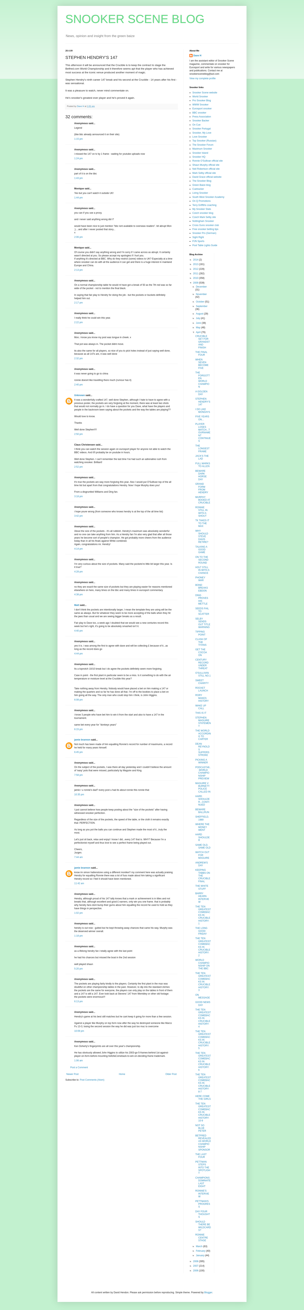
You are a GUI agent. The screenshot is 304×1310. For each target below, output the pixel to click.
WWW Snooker (200, 104)
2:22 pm (78, 322)
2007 (196, 1265)
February (201, 1251)
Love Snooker (199, 136)
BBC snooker (199, 112)
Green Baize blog (201, 185)
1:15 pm (78, 139)
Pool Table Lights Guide (204, 245)
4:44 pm (78, 653)
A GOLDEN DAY (201, 393)
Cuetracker (198, 189)
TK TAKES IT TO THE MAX (202, 523)
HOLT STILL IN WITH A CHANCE (202, 570)
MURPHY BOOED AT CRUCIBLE (202, 500)
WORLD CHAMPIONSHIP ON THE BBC (202, 964)
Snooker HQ (198, 156)
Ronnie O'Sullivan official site (207, 160)
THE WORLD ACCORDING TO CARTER (203, 735)
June (199, 323)
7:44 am (78, 857)
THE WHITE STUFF (201, 887)
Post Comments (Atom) (92, 1079)
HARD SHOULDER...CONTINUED (202, 800)
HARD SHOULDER (202, 837)
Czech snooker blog (202, 213)
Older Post (171, 1074)
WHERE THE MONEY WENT (202, 827)
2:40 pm (78, 384)
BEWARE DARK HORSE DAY (201, 475)
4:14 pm (78, 548)
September (202, 306)
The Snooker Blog (201, 181)
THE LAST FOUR (201, 1155)
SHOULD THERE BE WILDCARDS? (203, 1226)
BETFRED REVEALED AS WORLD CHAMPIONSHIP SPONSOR (203, 1142)
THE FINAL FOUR (201, 353)
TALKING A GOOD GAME (201, 549)
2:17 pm (78, 302)
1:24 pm (78, 158)
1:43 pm (78, 178)
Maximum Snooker (202, 148)
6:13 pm (78, 1001)
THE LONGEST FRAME (202, 448)
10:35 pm (79, 794)
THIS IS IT (200, 713)
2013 (196, 264)
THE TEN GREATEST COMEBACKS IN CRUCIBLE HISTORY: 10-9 (203, 1112)
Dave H (197, 55)
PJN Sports (198, 241)
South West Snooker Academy (208, 197)
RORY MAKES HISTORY (202, 698)
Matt (76, 605)
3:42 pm (78, 516)
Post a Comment (79, 1067)
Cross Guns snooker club (205, 225)
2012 (196, 269)
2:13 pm (78, 270)
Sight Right (198, 237)
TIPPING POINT (200, 633)
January (200, 1255)
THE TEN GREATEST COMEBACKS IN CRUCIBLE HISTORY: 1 (203, 915)
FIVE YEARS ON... (202, 418)
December (201, 286)
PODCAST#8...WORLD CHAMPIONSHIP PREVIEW (203, 773)
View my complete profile (202, 78)
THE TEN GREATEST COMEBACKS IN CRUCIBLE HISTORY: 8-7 (203, 1083)
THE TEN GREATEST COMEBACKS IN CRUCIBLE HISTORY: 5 (203, 1040)
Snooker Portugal (201, 128)
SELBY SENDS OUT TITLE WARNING (202, 623)
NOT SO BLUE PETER (200, 1128)
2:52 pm (78, 466)
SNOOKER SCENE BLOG (135, 19)
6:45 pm (78, 752)
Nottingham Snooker (203, 221)
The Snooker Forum (202, 144)
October (200, 301)
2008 (196, 1261)
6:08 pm (78, 699)
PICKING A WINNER (201, 761)
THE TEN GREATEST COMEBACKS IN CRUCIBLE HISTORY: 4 (203, 1018)
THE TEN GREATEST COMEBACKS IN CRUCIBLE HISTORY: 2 (203, 947)
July (198, 318)
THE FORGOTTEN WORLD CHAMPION (202, 379)
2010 (196, 278)
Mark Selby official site (204, 173)
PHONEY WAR (200, 579)
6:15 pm (78, 729)
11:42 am (79, 883)
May (198, 327)
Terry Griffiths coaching (204, 205)
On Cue (196, 124)
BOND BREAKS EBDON (201, 588)
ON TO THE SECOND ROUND (201, 560)
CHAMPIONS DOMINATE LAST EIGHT (202, 1182)
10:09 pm (79, 1031)
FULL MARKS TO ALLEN (202, 465)
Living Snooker (200, 193)
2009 (196, 282)
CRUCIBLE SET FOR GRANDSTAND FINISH (202, 342)
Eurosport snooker (202, 108)
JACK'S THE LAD (202, 457)
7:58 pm (78, 775)
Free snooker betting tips (205, 229)
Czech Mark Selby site (204, 217)
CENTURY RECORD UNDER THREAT (202, 664)
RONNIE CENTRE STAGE (201, 1237)
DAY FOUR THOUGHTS (202, 1214)
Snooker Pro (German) (204, 233)
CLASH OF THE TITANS (201, 642)
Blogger (208, 1292)
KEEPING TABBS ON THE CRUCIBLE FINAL (202, 876)
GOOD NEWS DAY (202, 1003)
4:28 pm (78, 571)
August (200, 313)
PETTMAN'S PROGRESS (202, 1204)
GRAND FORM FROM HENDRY (201, 488)
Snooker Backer (200, 120)
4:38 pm (78, 594)
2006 (196, 1270)
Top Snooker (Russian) (204, 140)
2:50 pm (78, 434)
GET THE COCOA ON (201, 652)
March (199, 1246)
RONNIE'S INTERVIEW (202, 1193)
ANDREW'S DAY (201, 864)
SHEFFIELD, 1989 (202, 818)
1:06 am (78, 1060)
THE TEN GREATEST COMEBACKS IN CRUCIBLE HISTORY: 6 (203, 1061)
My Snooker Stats (201, 209)
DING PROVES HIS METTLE (201, 599)
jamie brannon (82, 739)
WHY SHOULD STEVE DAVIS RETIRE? (201, 536)
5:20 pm (78, 968)
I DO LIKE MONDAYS (202, 410)
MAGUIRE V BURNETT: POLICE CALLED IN (202, 787)
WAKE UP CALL (200, 707)
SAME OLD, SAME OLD (202, 846)
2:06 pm (78, 237)
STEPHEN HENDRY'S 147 (202, 401)
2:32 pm (78, 358)
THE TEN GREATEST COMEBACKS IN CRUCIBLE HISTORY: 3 (203, 982)
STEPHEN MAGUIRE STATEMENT (203, 722)
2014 (196, 259)
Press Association (201, 116)
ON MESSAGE (202, 996)
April (198, 332)
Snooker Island (200, 153)
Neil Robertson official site (206, 168)
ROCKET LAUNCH (201, 689)
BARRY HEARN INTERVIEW (202, 897)
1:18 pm (78, 935)
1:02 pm (78, 913)
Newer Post (72, 1074)
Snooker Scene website (204, 92)
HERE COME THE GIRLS (203, 1097)
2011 (196, 273)
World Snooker (200, 96)
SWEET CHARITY (202, 682)
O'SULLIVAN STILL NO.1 (203, 674)
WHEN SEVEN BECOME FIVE (202, 363)
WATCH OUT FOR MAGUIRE (202, 855)
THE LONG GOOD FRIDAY (201, 931)
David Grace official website (207, 177)
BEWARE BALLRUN (202, 811)
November (201, 294)
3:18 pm (78, 496)
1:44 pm (78, 197)
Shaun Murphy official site (205, 165)
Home (122, 1074)
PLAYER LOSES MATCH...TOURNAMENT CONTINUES (203, 432)
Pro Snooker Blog (201, 100)
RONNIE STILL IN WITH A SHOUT (201, 511)
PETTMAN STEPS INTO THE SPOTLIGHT (202, 1167)
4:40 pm (78, 630)
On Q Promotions (201, 201)
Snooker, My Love (201, 132)
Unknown (79, 395)
